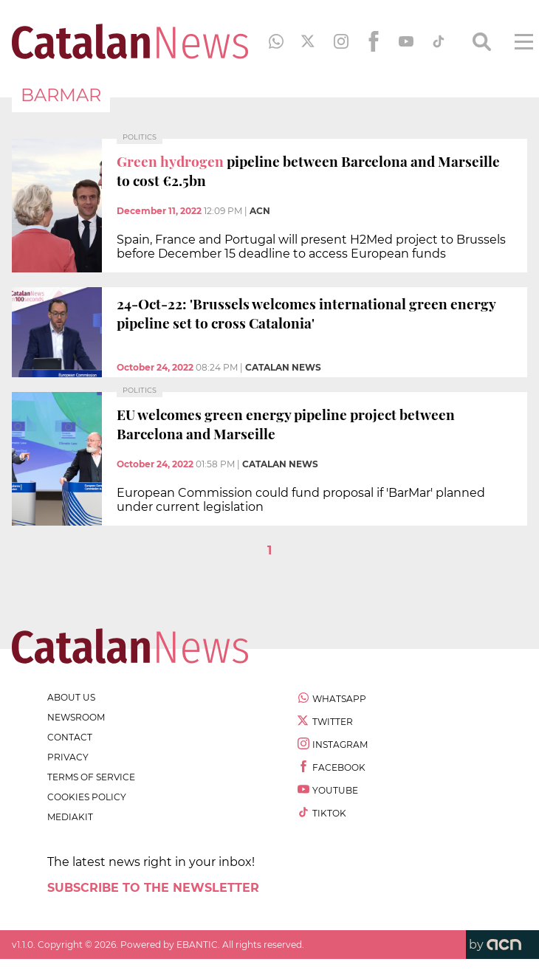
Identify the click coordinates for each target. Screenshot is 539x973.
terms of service (91, 777)
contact (69, 737)
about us (71, 697)
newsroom (76, 717)
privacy (68, 757)
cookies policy (86, 796)
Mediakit (70, 816)
